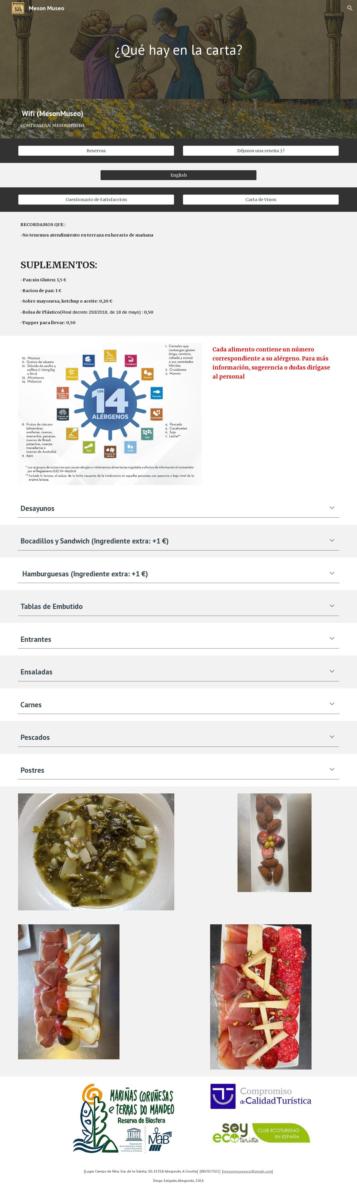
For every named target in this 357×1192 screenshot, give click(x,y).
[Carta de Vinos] (261, 199)
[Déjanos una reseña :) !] (261, 150)
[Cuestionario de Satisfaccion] (96, 199)
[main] (178, 50)
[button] (350, 8)
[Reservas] (96, 150)
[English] (178, 175)
